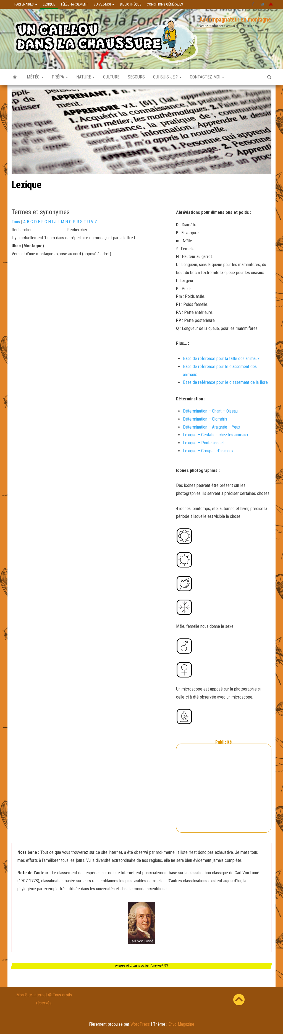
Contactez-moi (207, 77)
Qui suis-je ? (167, 77)
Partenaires (25, 4)
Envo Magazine (181, 1024)
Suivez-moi (104, 4)
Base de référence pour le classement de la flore (225, 382)
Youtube (271, 4)
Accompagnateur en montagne (235, 19)
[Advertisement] (223, 795)
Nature (85, 77)
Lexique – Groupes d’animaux (208, 450)
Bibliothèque (130, 4)
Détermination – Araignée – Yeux (211, 427)
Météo (35, 77)
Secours (136, 77)
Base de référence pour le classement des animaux (220, 370)
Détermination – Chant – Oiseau (210, 411)
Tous (16, 221)
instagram (262, 4)
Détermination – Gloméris (205, 419)
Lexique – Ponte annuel (203, 442)
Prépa (60, 77)
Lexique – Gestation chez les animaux (215, 434)
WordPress (140, 1024)
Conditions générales (165, 4)
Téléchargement (74, 4)
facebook (253, 4)
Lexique (49, 4)
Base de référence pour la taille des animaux (221, 358)
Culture (111, 77)
